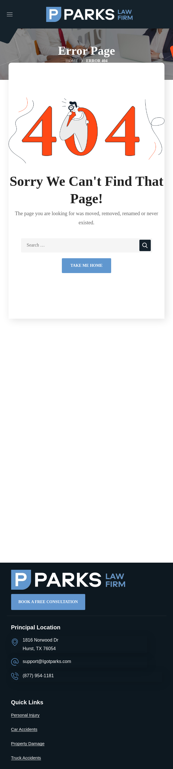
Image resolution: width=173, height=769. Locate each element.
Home (72, 61)
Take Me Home (86, 265)
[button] (48, 602)
